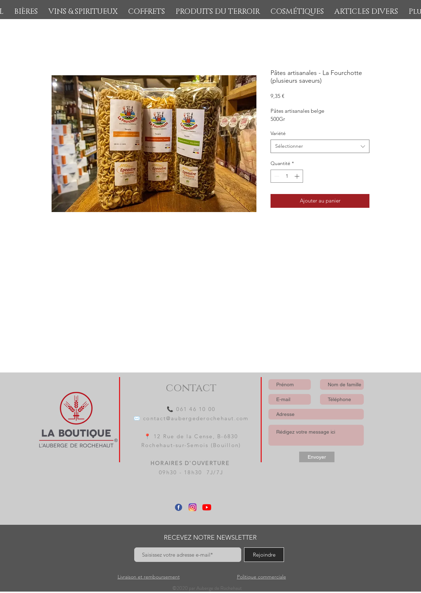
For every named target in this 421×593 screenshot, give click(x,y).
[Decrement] (276, 176)
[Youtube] (206, 507)
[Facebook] (178, 507)
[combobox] (320, 146)
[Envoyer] (316, 457)
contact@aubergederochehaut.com (196, 418)
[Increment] (297, 176)
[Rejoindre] (264, 554)
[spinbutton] (286, 176)
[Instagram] (192, 507)
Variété (278, 133)
